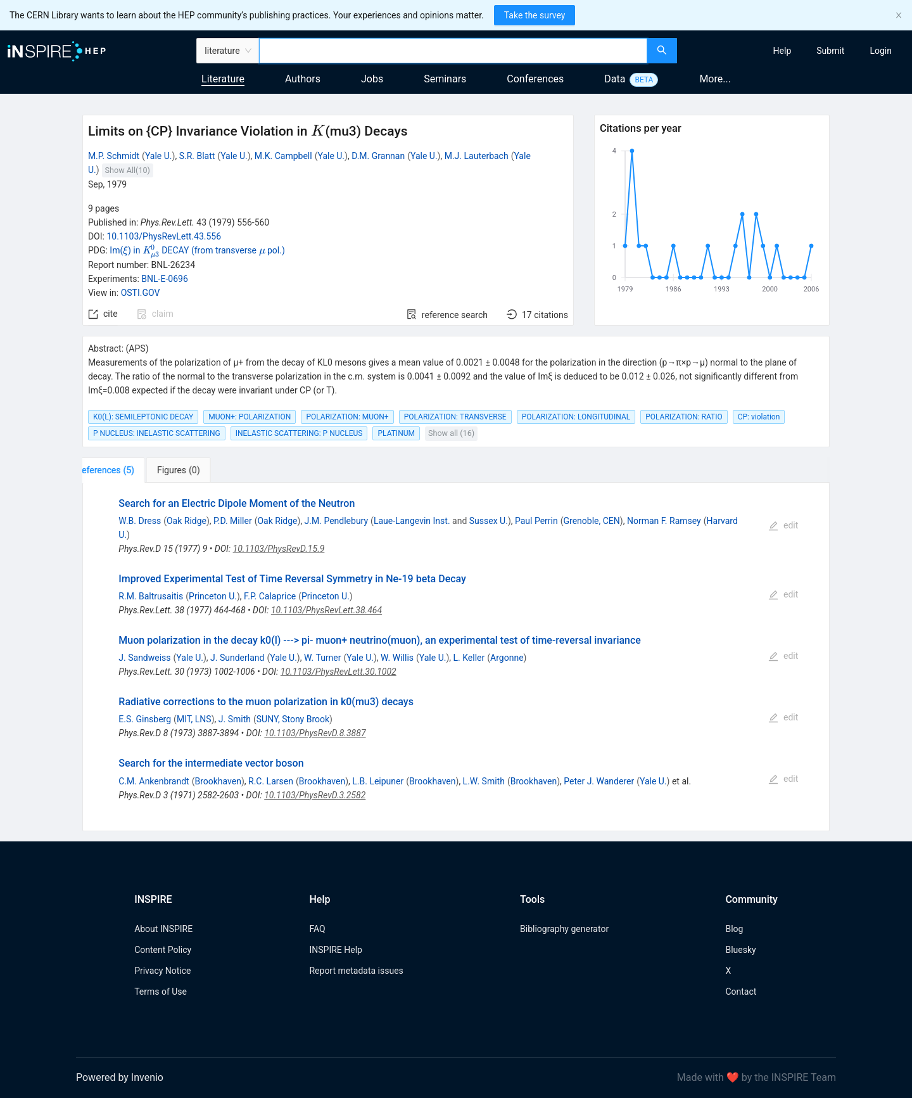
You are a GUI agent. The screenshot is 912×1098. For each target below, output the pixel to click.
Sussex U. (488, 521)
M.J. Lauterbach (477, 156)
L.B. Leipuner (377, 781)
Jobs (372, 79)
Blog (734, 929)
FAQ (317, 929)
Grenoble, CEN (592, 521)
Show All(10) (127, 170)
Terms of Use (160, 991)
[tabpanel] (456, 657)
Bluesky (740, 950)
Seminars (445, 79)
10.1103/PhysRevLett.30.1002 (338, 672)
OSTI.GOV (140, 293)
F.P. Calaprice (270, 596)
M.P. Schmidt (113, 156)
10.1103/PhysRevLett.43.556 (163, 236)
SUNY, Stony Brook (292, 719)
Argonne (506, 658)
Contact (740, 991)
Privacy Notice (162, 971)
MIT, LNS (194, 719)
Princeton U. (213, 596)
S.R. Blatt (197, 156)
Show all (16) (451, 433)
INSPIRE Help (335, 950)
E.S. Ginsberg (144, 719)
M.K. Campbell (283, 156)
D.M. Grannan (378, 156)
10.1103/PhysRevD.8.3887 (314, 733)
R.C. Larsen (270, 781)
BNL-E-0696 (164, 279)
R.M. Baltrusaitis (150, 596)
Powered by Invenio (119, 1077)
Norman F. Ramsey (664, 521)
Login (881, 51)
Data (614, 79)
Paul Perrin (536, 521)
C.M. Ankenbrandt (153, 781)
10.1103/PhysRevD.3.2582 (314, 795)
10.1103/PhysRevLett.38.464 (326, 610)
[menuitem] (782, 50)
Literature (222, 79)
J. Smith (234, 719)
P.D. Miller (232, 521)
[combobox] (453, 50)
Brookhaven (217, 781)
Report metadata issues (356, 971)
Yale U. (158, 156)
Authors (302, 79)
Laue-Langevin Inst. (412, 521)
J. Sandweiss (144, 658)
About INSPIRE (163, 929)
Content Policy (162, 950)
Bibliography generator (564, 929)
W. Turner (322, 658)
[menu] (796, 50)
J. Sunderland (237, 658)
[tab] (122, 470)
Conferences (535, 79)
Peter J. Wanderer (599, 781)
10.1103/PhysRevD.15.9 (279, 549)
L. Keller (469, 658)
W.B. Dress (139, 521)
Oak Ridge (186, 521)
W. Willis (397, 658)
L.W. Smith (484, 781)
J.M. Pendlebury (337, 521)
